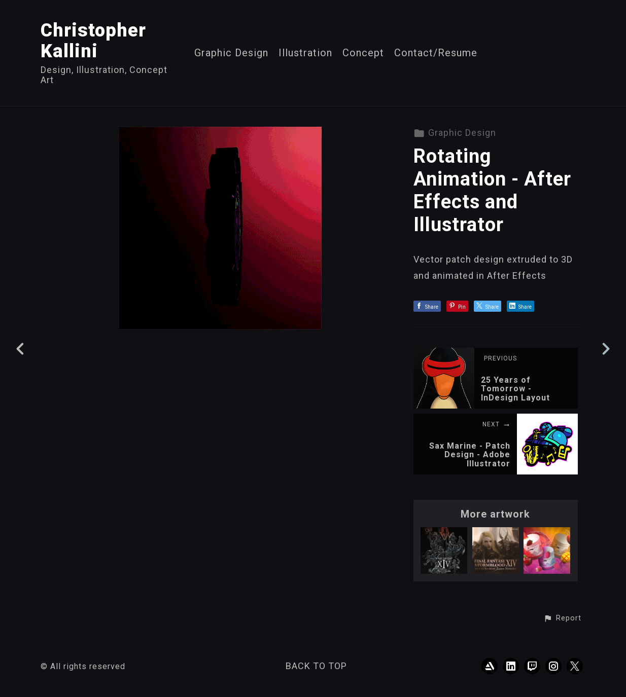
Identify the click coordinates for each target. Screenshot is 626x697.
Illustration (305, 53)
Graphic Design (231, 53)
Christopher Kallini (93, 41)
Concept (363, 53)
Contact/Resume (435, 53)
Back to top (316, 666)
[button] (562, 618)
